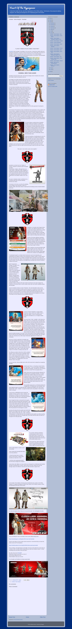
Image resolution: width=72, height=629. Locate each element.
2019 (50, 21)
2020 (50, 20)
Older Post (42, 617)
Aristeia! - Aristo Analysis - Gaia (56, 34)
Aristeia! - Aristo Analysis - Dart (55, 56)
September (52, 27)
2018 (50, 71)
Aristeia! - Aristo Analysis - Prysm (56, 44)
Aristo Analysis (18, 581)
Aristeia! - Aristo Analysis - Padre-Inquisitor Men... (56, 59)
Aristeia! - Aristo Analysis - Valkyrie (56, 60)
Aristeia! (13, 581)
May (51, 67)
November (52, 24)
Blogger (42, 624)
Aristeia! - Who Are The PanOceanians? (54, 63)
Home (27, 617)
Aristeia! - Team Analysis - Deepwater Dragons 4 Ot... (55, 54)
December (52, 23)
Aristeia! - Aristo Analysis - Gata (56, 49)
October (52, 26)
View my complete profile (52, 86)
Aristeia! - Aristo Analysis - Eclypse (56, 40)
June (51, 32)
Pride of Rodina (51, 80)
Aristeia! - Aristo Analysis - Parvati (56, 48)
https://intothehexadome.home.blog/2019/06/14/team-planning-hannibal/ (23, 545)
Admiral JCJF (52, 84)
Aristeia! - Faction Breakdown (55, 42)
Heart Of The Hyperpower (22, 8)
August (51, 29)
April (51, 69)
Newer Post (12, 617)
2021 (50, 18)
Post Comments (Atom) (18, 619)
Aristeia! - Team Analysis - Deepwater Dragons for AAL (55, 39)
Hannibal (11, 51)
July (51, 31)
